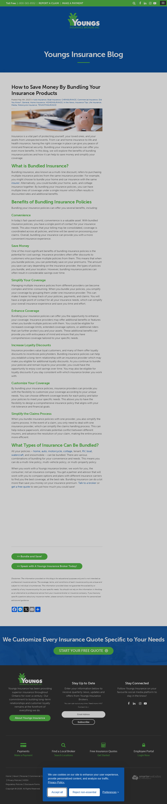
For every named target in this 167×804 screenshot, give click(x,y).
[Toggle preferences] (110, 792)
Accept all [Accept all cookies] (57, 792)
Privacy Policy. (56, 782)
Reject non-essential (84, 792)
